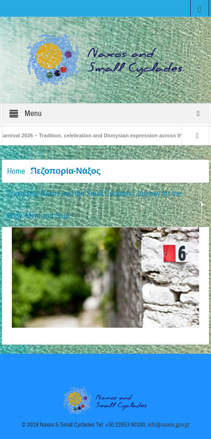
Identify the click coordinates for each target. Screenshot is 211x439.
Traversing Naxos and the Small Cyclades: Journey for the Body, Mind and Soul (94, 204)
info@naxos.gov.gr (169, 425)
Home (16, 171)
